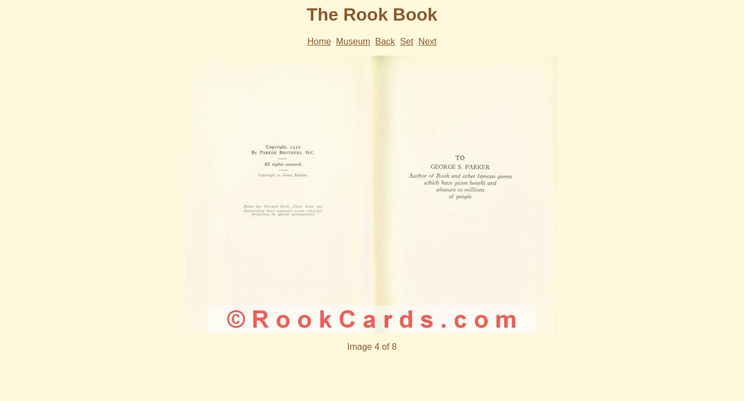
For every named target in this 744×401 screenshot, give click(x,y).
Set (407, 41)
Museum (353, 41)
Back (385, 41)
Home (319, 41)
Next (428, 41)
